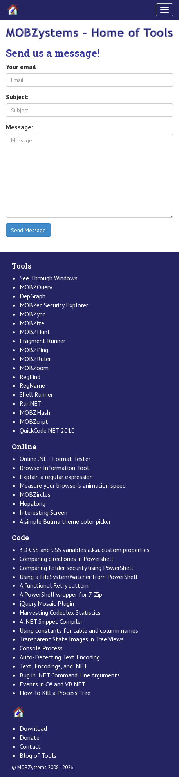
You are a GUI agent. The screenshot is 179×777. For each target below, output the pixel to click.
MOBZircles (35, 494)
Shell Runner (36, 394)
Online (24, 446)
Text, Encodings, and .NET (53, 666)
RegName (32, 385)
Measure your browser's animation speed (73, 485)
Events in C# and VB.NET (52, 684)
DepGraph (32, 296)
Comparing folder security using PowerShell (76, 568)
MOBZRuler (35, 359)
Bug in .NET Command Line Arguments (70, 675)
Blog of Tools (38, 755)
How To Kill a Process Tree (55, 693)
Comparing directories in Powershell (66, 559)
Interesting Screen (43, 512)
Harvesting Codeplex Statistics (60, 612)
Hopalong (32, 503)
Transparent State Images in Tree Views (72, 639)
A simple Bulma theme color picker (65, 521)
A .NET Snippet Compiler (51, 621)
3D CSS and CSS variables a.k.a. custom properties (85, 550)
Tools (21, 265)
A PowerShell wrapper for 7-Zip (61, 594)
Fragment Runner (42, 341)
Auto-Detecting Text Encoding (60, 657)
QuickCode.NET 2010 (47, 430)
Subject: (17, 97)
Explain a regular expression (56, 477)
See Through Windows (49, 278)
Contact (30, 746)
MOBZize (32, 323)
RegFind (30, 377)
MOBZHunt (35, 332)
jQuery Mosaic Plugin (47, 603)
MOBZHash (35, 412)
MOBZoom (34, 368)
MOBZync (32, 314)
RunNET (31, 403)
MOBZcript (34, 421)
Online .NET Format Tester (55, 459)
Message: (19, 127)
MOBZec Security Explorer (54, 305)
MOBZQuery (36, 287)
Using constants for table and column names (79, 630)
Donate (30, 737)
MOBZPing (34, 350)
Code (20, 537)
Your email (21, 67)
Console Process (41, 648)
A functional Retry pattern (54, 585)
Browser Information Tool (54, 468)
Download (33, 728)
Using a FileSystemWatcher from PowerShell (78, 577)
